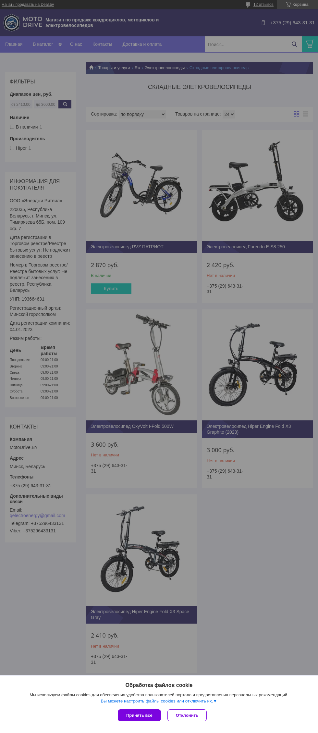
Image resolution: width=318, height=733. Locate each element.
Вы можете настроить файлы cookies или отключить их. (157, 701)
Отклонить (187, 715)
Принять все (139, 715)
